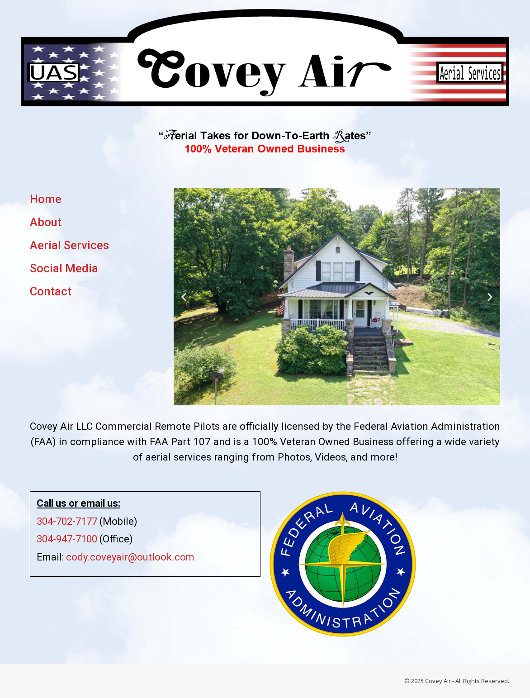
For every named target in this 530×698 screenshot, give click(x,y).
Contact (50, 291)
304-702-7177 (67, 521)
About (46, 222)
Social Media (64, 268)
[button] (183, 296)
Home (46, 199)
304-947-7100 (67, 539)
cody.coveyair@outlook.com (130, 557)
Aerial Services (69, 245)
